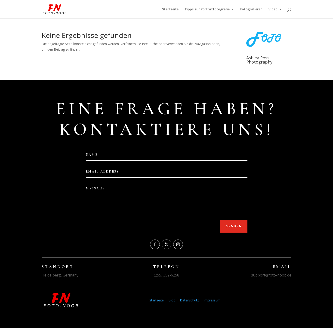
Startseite (170, 9)
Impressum (212, 300)
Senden (234, 226)
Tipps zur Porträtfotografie (207, 9)
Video (273, 9)
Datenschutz (189, 300)
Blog (171, 300)
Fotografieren (251, 9)
